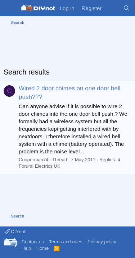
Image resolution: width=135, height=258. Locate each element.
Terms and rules (65, 241)
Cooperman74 (33, 159)
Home (42, 248)
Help (26, 248)
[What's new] (112, 8)
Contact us (33, 241)
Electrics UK (47, 166)
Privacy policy (101, 241)
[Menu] (9, 8)
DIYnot (15, 231)
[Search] (127, 8)
